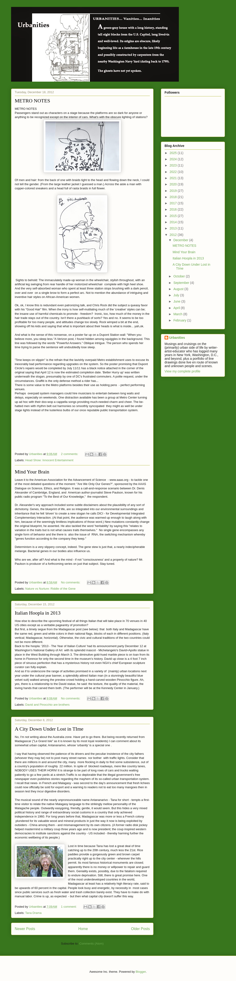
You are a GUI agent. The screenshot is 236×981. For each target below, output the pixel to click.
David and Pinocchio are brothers (47, 704)
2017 (174, 203)
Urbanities (177, 337)
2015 (174, 216)
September (181, 283)
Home (83, 929)
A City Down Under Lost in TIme (49, 729)
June (177, 301)
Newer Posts (25, 929)
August (178, 289)
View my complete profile (182, 371)
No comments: (71, 582)
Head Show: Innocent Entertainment (49, 460)
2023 (174, 165)
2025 (174, 153)
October (179, 276)
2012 (174, 235)
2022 (174, 172)
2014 (174, 222)
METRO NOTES (32, 101)
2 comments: (70, 454)
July (176, 295)
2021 (174, 178)
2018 (174, 197)
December (181, 240)
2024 (174, 159)
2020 (174, 184)
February (180, 320)
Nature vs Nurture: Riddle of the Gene (50, 588)
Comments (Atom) (91, 943)
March (178, 314)
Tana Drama (33, 913)
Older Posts (140, 929)
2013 (174, 228)
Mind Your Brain (32, 472)
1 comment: (69, 906)
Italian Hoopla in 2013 (38, 613)
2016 (174, 209)
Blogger (141, 971)
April (177, 308)
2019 (174, 191)
